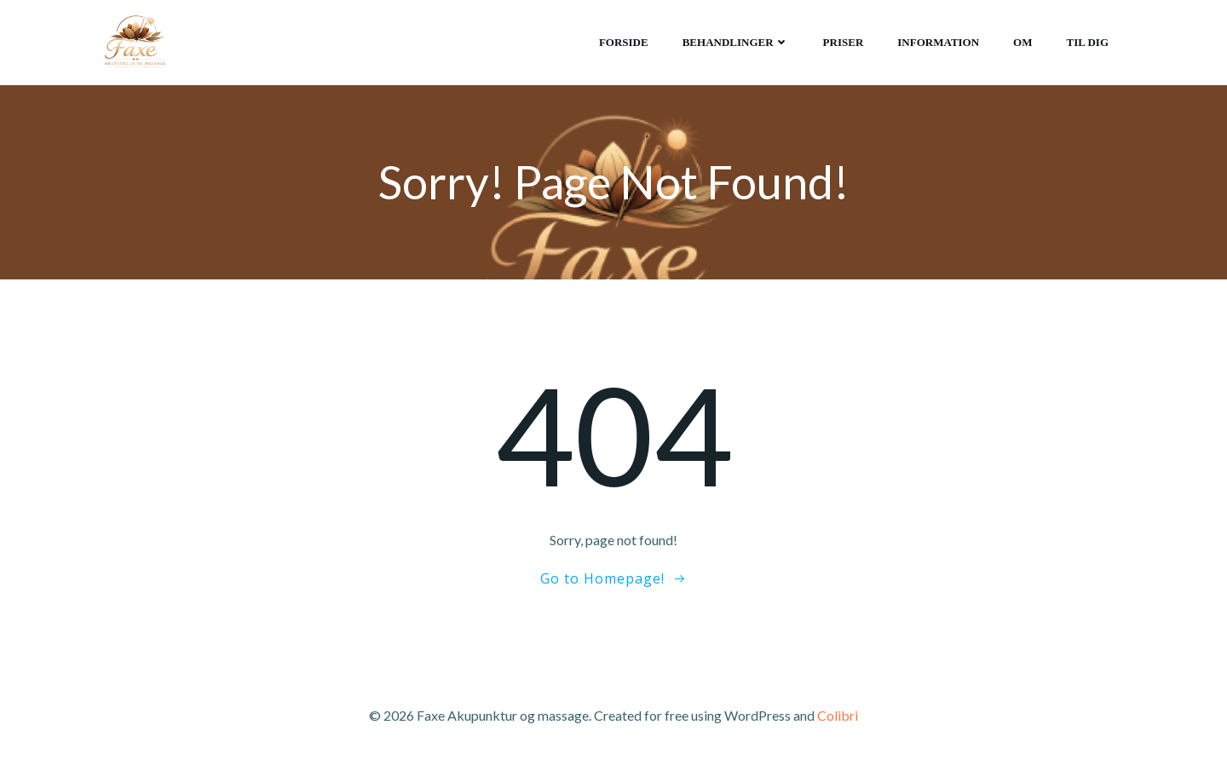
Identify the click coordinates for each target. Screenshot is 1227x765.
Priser (843, 42)
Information (938, 42)
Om (1022, 42)
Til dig (1088, 42)
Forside (623, 42)
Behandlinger (736, 42)
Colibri (837, 715)
